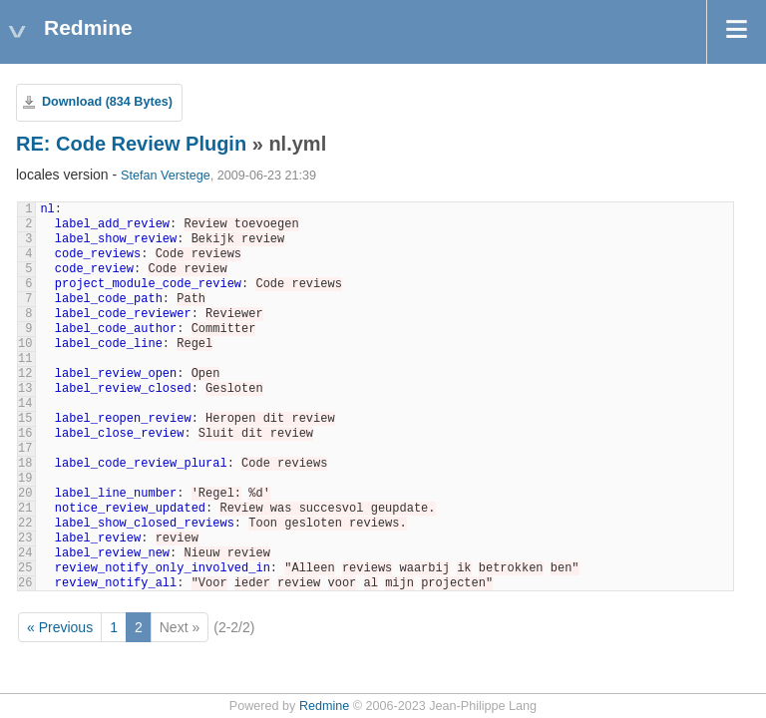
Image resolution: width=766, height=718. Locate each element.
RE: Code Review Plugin (131, 144)
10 (25, 344)
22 (25, 524)
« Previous (60, 627)
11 (25, 359)
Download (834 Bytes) (107, 102)
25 (25, 568)
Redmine (324, 706)
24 (25, 553)
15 (25, 419)
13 (25, 389)
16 (25, 434)
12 (25, 374)
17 (25, 449)
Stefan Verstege (165, 175)
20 (25, 494)
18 (25, 464)
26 (25, 583)
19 (25, 479)
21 (25, 509)
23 (25, 538)
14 (25, 404)
